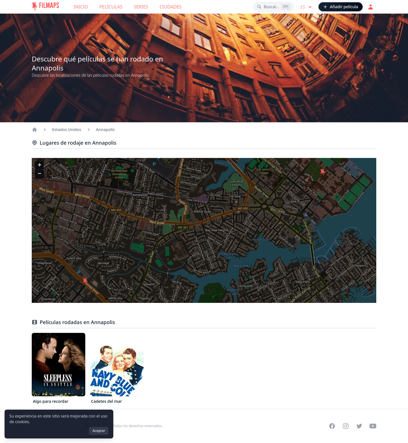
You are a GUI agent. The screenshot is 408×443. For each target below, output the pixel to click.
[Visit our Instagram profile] (345, 426)
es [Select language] (307, 7)
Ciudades (171, 7)
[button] (322, 172)
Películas (111, 7)
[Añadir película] (340, 6)
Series (141, 7)
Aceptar (98, 430)
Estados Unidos (66, 129)
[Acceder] (370, 6)
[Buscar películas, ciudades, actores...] (273, 7)
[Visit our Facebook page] (332, 426)
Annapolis (105, 129)
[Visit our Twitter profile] (359, 426)
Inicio (81, 7)
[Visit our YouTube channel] (372, 426)
